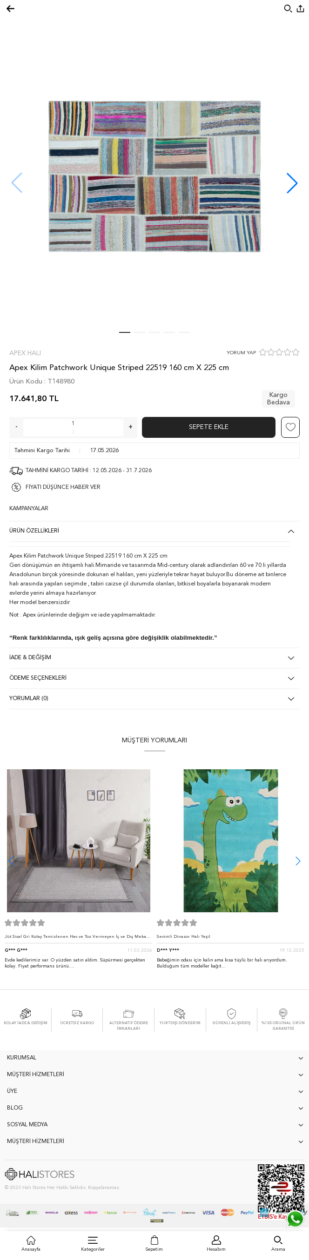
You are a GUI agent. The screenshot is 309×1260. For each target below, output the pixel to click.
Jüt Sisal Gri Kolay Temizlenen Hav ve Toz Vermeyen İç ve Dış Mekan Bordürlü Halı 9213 (77, 939)
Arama (278, 1249)
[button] (292, 183)
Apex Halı (25, 353)
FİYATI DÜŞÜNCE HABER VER (63, 487)
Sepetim (154, 1249)
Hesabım (216, 1249)
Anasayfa (30, 1249)
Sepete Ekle (208, 427)
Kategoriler (93, 1249)
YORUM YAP (241, 353)
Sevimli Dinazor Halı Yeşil (183, 937)
